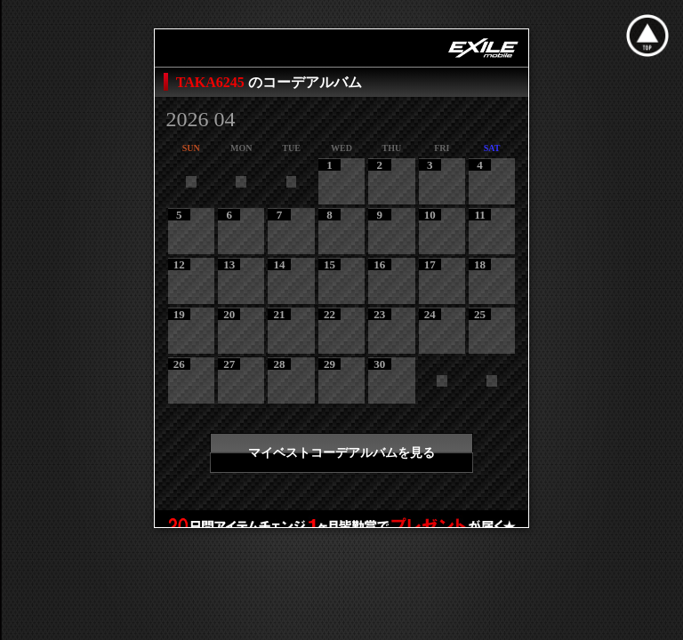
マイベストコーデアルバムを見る (341, 453)
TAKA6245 (212, 82)
